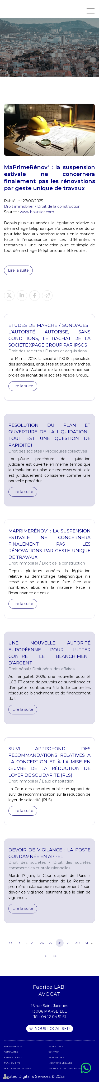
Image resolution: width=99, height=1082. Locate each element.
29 (68, 943)
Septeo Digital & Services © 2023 (34, 1076)
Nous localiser (52, 1028)
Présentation (13, 1046)
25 (32, 943)
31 (86, 943)
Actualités (11, 1051)
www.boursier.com (37, 212)
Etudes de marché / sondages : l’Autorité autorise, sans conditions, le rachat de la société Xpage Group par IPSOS (49, 335)
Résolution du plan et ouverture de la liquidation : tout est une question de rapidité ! (49, 435)
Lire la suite (18, 270)
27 (51, 943)
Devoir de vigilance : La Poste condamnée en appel (49, 853)
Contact (54, 1051)
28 (60, 943)
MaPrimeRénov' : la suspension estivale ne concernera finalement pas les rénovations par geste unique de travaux (49, 544)
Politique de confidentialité (67, 1068)
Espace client (13, 1057)
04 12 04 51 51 (53, 1016)
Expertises (56, 1046)
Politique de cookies (17, 1068)
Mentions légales (60, 1062)
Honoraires (56, 1057)
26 (42, 943)
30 (78, 943)
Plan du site (12, 1062)
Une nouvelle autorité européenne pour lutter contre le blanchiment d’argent (49, 652)
